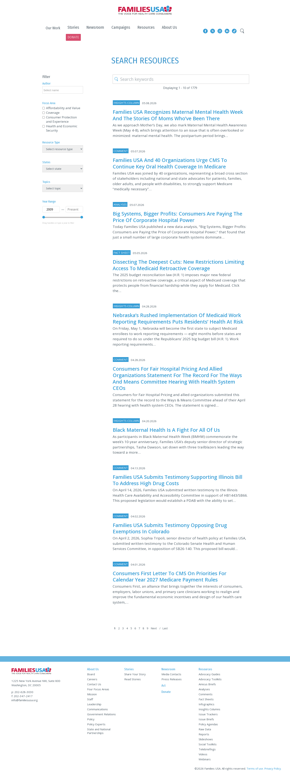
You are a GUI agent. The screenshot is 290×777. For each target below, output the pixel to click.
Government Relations (101, 715)
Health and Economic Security (61, 122)
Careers (92, 680)
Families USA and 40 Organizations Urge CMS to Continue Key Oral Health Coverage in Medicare (175, 157)
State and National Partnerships (98, 731)
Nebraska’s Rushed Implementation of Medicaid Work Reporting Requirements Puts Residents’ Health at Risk (175, 316)
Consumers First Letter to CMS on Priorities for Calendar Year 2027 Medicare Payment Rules (174, 577)
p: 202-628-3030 (22, 691)
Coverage (53, 107)
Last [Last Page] (167, 629)
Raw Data (205, 730)
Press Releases (171, 680)
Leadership (94, 705)
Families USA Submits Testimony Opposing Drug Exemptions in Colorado (175, 529)
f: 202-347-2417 (22, 695)
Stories (129, 670)
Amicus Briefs (207, 685)
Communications (97, 710)
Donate (166, 692)
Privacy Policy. (272, 769)
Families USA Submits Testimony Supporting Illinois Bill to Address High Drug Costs (179, 480)
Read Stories (132, 680)
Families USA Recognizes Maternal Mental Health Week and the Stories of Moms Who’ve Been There (178, 109)
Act (163, 686)
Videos (203, 755)
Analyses (204, 690)
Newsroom (168, 670)
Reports (204, 735)
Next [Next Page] (155, 629)
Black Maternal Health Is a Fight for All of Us (171, 430)
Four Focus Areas (98, 690)
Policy (91, 720)
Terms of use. (253, 769)
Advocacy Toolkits (210, 680)
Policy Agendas (208, 725)
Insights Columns (209, 710)
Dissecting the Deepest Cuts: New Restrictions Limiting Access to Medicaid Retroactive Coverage (177, 259)
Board (91, 675)
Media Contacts (171, 675)
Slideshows (206, 740)
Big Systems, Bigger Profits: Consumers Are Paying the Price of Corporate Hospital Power (178, 211)
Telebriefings (207, 750)
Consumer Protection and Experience (61, 113)
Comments (206, 695)
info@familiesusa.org (24, 699)
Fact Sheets (206, 700)
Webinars (205, 760)
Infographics (206, 705)
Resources (205, 670)
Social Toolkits (208, 745)
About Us (93, 670)
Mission (92, 695)
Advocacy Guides (209, 675)
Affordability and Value (63, 102)
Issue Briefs (206, 720)
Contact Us (94, 685)
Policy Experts (96, 725)
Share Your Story (135, 675)
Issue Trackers (208, 715)
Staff (90, 700)
